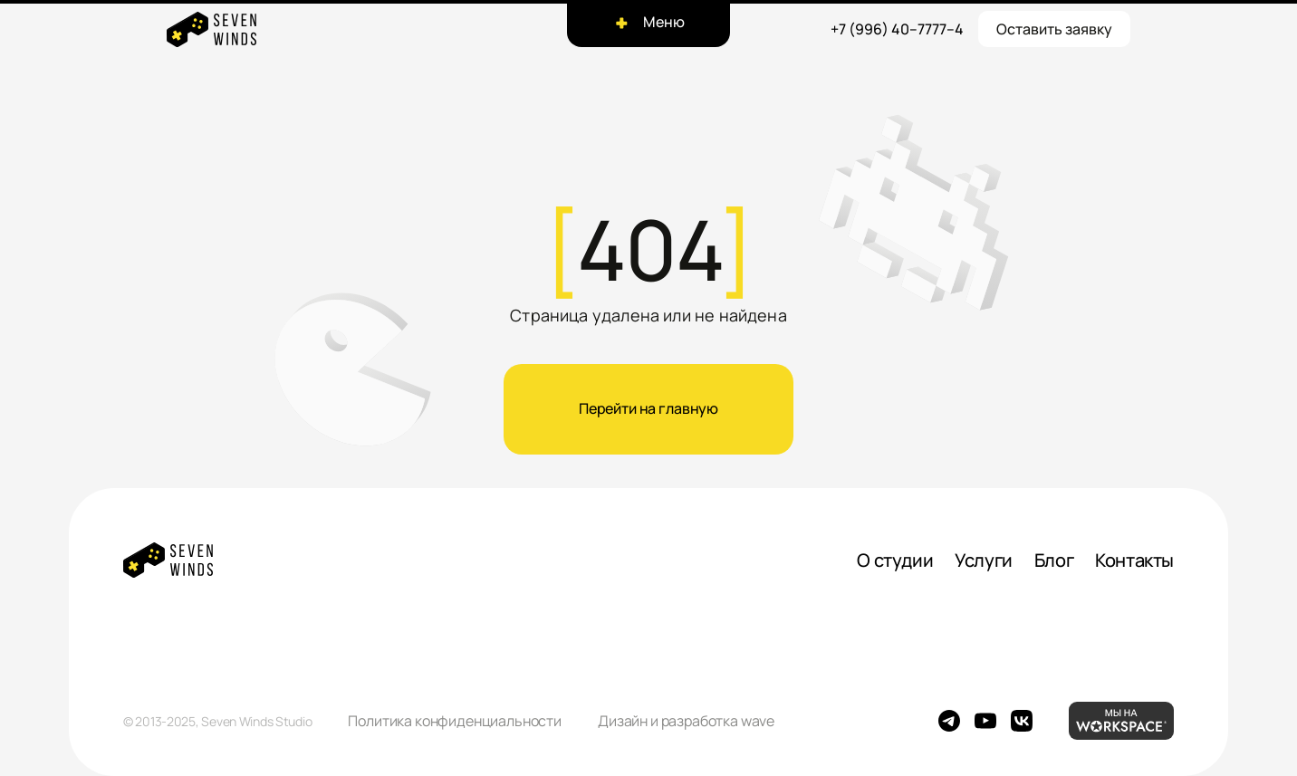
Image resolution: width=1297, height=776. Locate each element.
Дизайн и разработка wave (686, 721)
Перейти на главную (648, 408)
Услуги (984, 560)
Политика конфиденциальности (455, 721)
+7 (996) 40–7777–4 (897, 29)
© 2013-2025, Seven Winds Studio (217, 721)
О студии (895, 560)
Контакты (1134, 560)
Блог (1053, 560)
